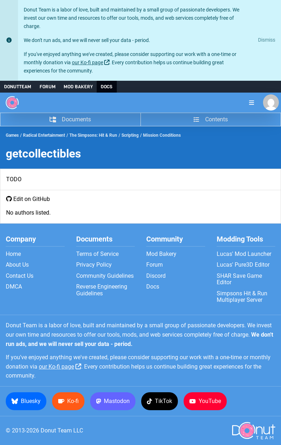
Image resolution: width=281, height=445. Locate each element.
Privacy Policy (94, 265)
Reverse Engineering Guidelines (101, 290)
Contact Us (19, 276)
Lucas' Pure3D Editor (243, 265)
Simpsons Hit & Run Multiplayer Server (242, 296)
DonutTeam (17, 87)
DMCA (14, 287)
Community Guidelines (105, 276)
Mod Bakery (78, 87)
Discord (156, 276)
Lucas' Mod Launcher (244, 254)
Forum (48, 87)
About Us (17, 265)
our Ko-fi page (87, 63)
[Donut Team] (12, 103)
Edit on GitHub (31, 199)
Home (13, 254)
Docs (106, 87)
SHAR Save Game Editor (239, 279)
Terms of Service (97, 254)
